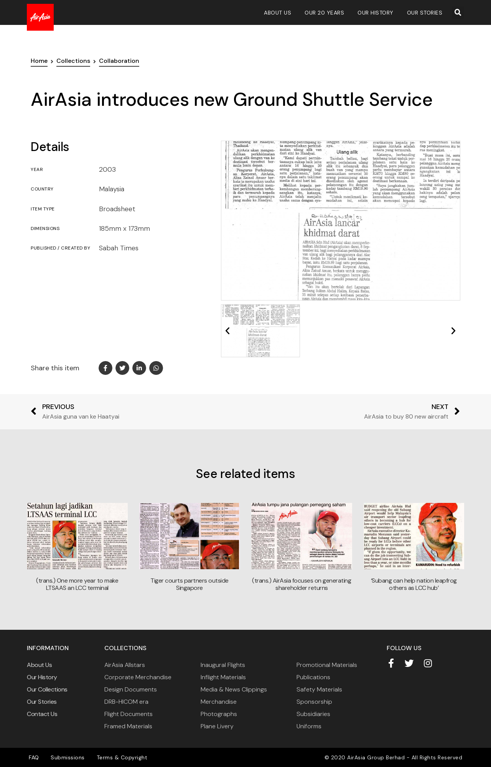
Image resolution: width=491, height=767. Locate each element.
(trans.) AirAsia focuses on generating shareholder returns (301, 584)
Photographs (219, 714)
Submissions (68, 757)
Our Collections (47, 689)
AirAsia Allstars (124, 665)
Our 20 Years (324, 12)
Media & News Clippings (234, 689)
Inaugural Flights (223, 665)
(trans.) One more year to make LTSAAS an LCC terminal (77, 584)
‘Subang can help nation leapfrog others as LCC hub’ (414, 584)
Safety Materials (319, 689)
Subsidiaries (313, 714)
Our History (376, 12)
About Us (277, 12)
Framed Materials (128, 726)
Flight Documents (128, 714)
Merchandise (219, 702)
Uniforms (309, 726)
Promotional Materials (327, 665)
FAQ (34, 757)
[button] (458, 13)
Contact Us (42, 714)
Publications (313, 677)
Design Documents (130, 689)
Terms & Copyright (121, 757)
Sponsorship (314, 702)
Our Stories (425, 12)
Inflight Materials (223, 677)
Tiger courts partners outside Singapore (189, 584)
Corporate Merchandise (137, 677)
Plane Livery (217, 726)
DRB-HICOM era (126, 702)
